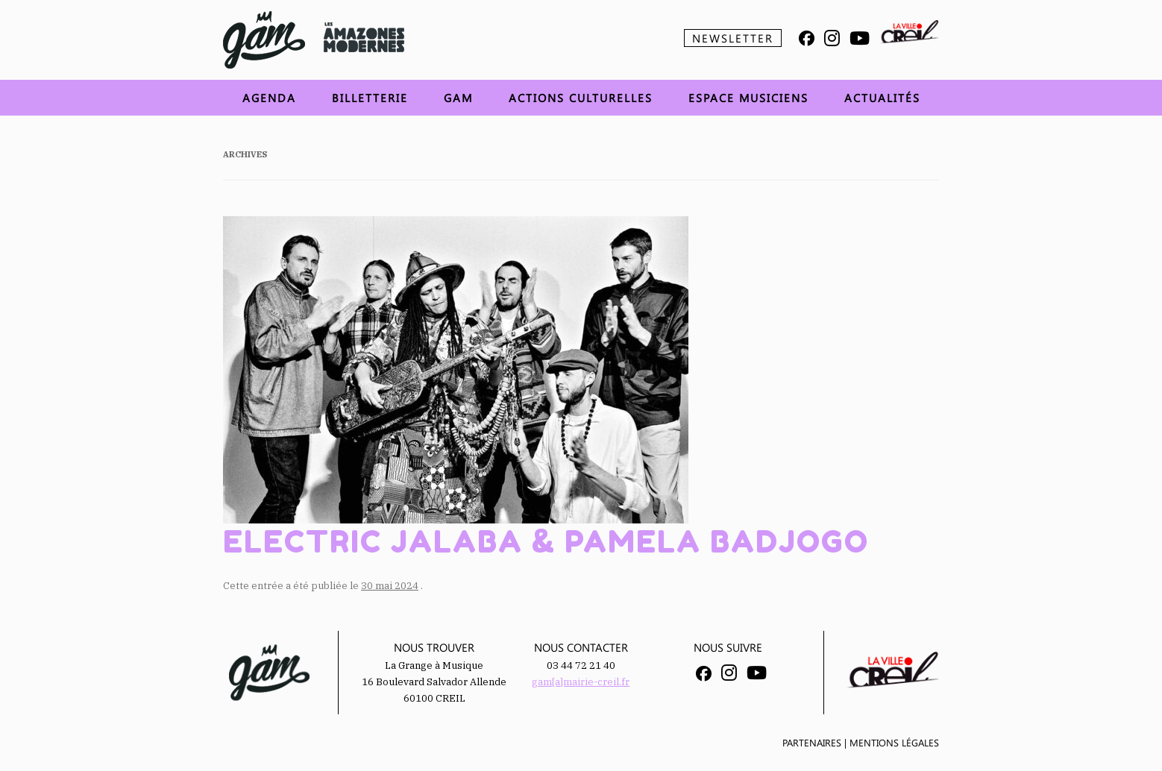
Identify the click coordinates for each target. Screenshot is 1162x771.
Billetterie (370, 97)
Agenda (269, 97)
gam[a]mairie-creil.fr (580, 682)
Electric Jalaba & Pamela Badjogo (546, 541)
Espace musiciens (748, 97)
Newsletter (732, 38)
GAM (458, 97)
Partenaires (811, 742)
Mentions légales (894, 742)
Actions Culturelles (581, 97)
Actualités (882, 97)
